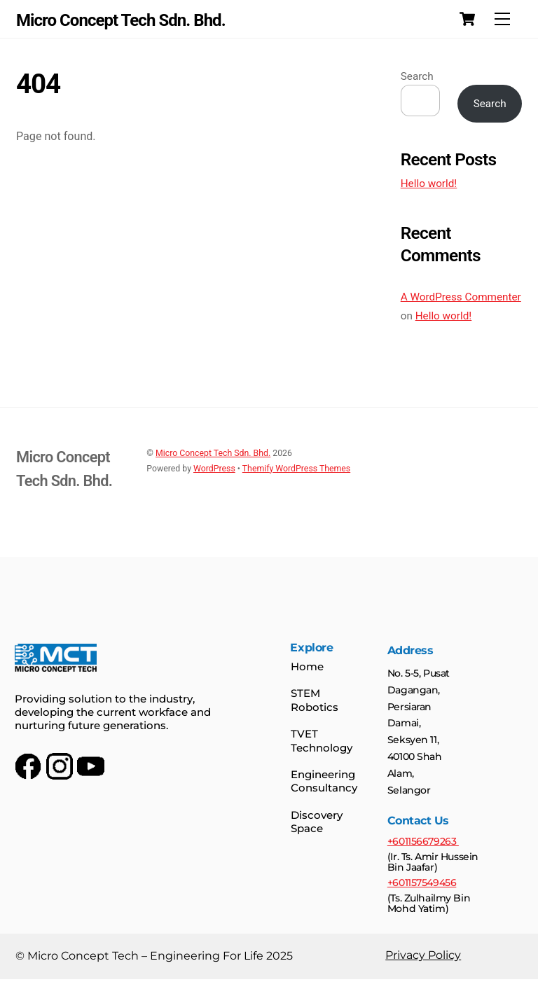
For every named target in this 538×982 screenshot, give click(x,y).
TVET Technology (321, 742)
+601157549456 (421, 884)
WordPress (214, 468)
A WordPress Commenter (461, 297)
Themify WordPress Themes (296, 468)
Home (307, 668)
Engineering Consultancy (324, 782)
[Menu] (502, 19)
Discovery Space (317, 822)
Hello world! (429, 183)
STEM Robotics (314, 701)
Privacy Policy (422, 957)
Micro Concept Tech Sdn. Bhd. (213, 453)
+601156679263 (422, 843)
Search (417, 76)
